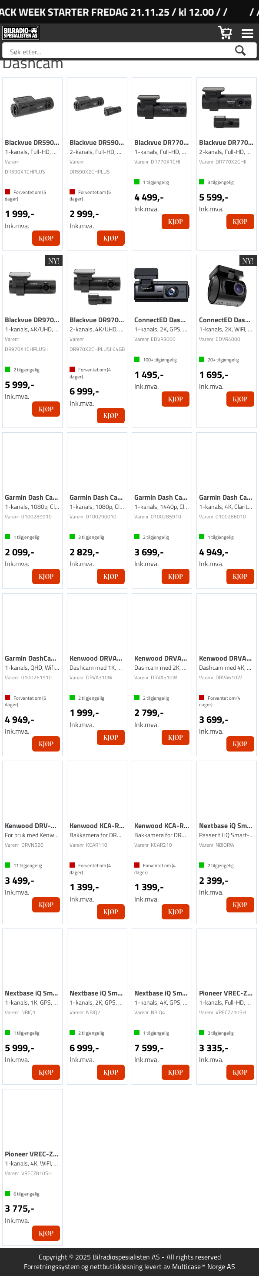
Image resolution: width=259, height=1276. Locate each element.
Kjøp (46, 238)
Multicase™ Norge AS (203, 1266)
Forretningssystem (52, 1266)
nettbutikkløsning (116, 1266)
